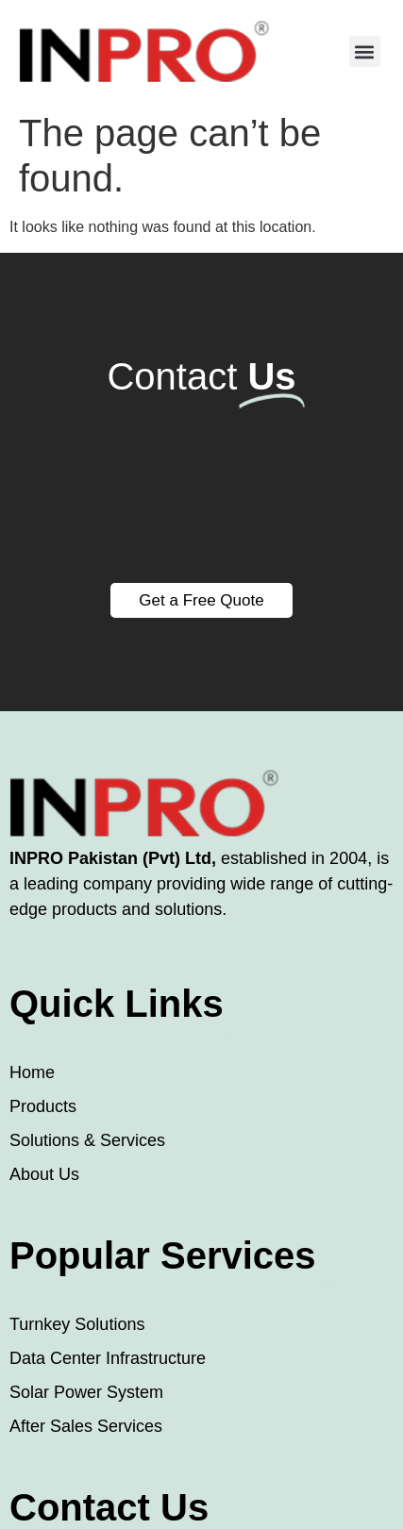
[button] (364, 51)
